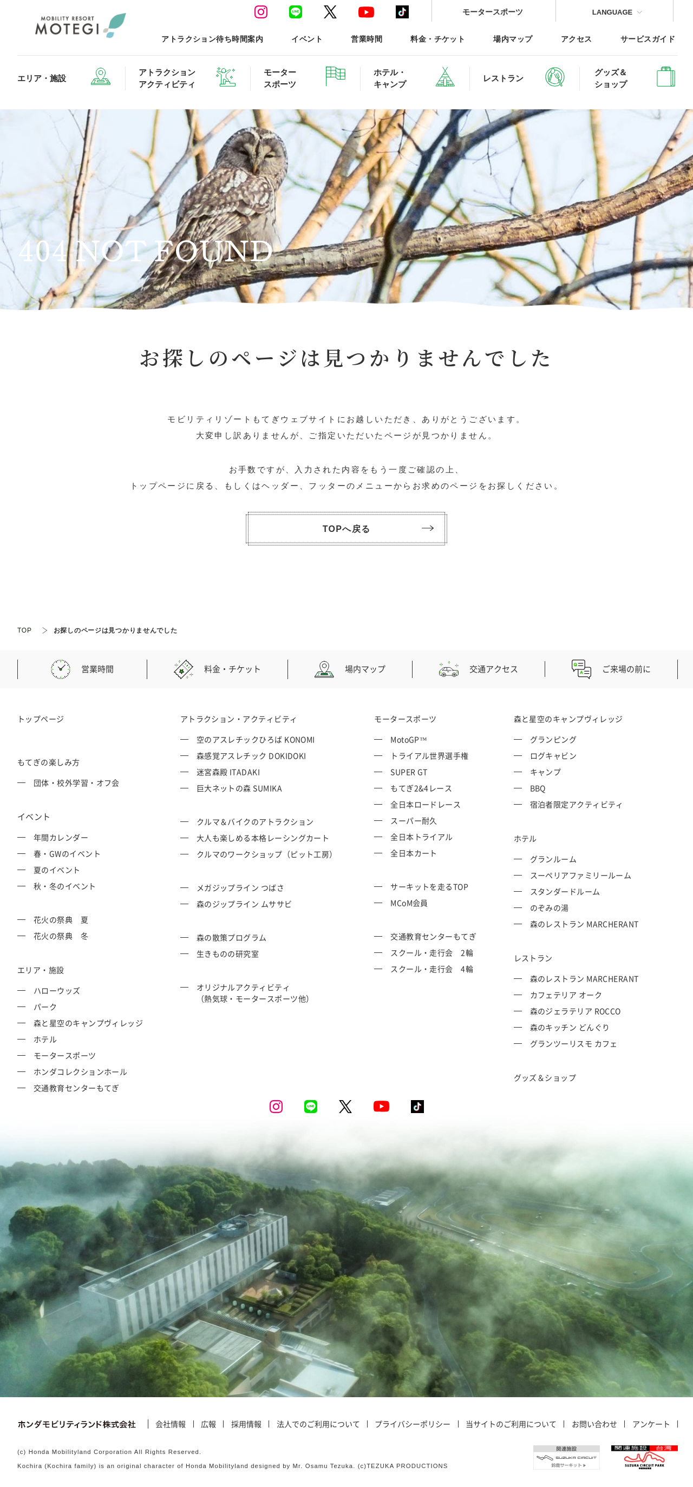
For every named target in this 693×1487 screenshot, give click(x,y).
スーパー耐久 (413, 820)
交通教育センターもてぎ (77, 1087)
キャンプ (545, 771)
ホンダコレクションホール (80, 1071)
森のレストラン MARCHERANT (584, 923)
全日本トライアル (421, 836)
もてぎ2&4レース (421, 787)
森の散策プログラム (232, 937)
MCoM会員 (409, 902)
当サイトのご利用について (511, 1424)
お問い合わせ (594, 1424)
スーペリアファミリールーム (581, 875)
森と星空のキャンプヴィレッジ (88, 1022)
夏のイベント (57, 869)
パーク (45, 1006)
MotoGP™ (408, 739)
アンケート (651, 1424)
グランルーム (553, 858)
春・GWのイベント (67, 853)
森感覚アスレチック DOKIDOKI (251, 755)
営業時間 (366, 38)
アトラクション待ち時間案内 (212, 38)
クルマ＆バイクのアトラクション (255, 821)
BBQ (538, 787)
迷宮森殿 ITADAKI (228, 771)
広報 (208, 1424)
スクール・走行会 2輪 (431, 952)
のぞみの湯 (549, 907)
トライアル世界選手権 (429, 755)
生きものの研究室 (228, 953)
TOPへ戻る (378, 528)
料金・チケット (437, 38)
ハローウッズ (57, 990)
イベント (307, 38)
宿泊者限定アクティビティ (577, 804)
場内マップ (512, 38)
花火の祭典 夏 (61, 919)
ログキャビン (553, 755)
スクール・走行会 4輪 (431, 968)
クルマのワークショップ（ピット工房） (267, 853)
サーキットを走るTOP (429, 886)
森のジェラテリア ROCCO (575, 1010)
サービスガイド (647, 38)
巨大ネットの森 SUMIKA (239, 787)
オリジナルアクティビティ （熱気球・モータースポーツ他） (255, 993)
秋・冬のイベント (65, 885)
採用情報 (246, 1424)
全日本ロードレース (425, 804)
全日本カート (413, 852)
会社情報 (170, 1424)
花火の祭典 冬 (61, 935)
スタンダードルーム (565, 891)
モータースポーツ (492, 11)
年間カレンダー (61, 837)
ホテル (45, 1039)
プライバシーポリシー (412, 1424)
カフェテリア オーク (566, 994)
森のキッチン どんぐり (570, 1027)
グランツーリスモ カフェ (574, 1043)
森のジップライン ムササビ (244, 903)
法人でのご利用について (318, 1424)
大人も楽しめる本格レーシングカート (263, 837)
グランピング (553, 739)
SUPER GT (409, 771)
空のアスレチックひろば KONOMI (256, 739)
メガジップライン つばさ (240, 887)
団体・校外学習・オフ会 (77, 782)
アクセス (576, 38)
